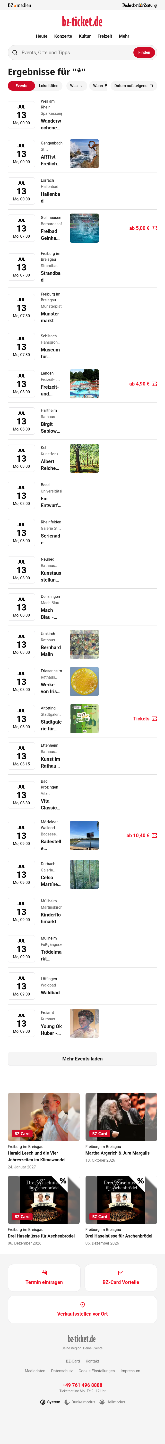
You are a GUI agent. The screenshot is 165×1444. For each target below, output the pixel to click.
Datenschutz (62, 1371)
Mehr (124, 36)
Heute (41, 36)
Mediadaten (35, 1371)
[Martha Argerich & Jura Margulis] (121, 1128)
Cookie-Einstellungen (96, 1371)
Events (21, 85)
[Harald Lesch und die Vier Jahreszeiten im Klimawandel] (44, 1131)
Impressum (130, 1371)
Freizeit (104, 36)
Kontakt (92, 1361)
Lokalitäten (48, 85)
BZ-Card (73, 1361)
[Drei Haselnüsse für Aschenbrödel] (44, 1211)
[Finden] (144, 52)
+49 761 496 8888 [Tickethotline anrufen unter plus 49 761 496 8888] (83, 1385)
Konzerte (63, 36)
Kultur (85, 36)
